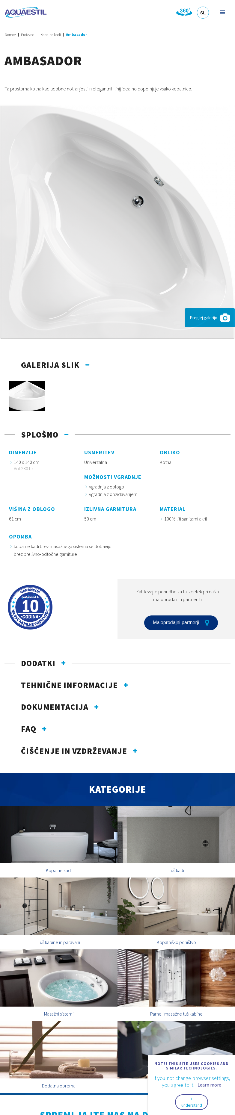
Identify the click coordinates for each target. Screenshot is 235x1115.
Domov (10, 34)
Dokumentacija (54, 707)
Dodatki (38, 663)
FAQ (28, 729)
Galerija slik (50, 365)
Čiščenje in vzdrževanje (74, 751)
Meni (222, 12)
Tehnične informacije (69, 685)
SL (203, 12)
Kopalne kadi (50, 34)
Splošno (39, 434)
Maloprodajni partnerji (181, 622)
